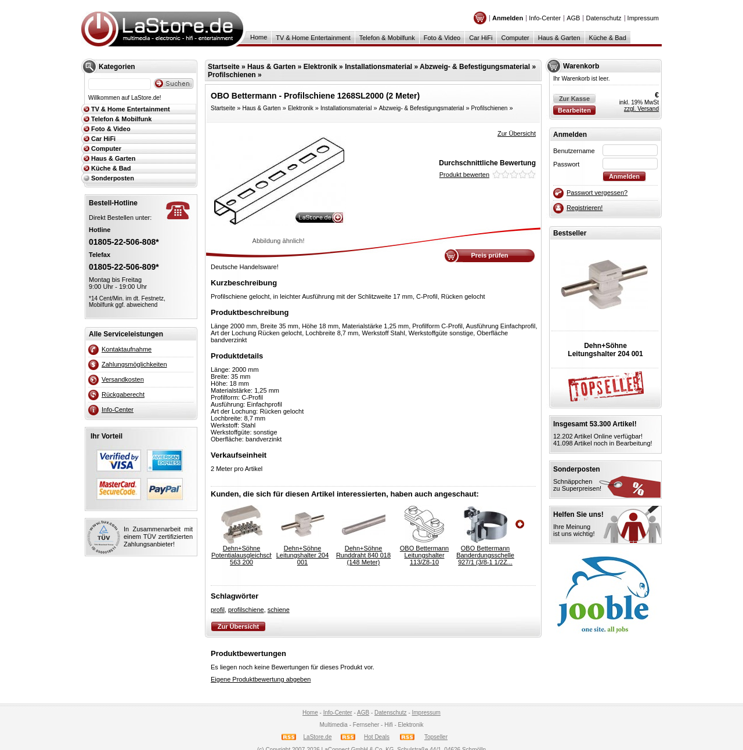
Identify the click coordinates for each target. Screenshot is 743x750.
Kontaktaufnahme (127, 349)
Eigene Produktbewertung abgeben (261, 679)
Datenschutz (603, 18)
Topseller (436, 737)
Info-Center (545, 18)
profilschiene (246, 609)
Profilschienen (232, 75)
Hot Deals (376, 737)
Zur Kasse (574, 98)
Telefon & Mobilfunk (387, 37)
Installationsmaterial (378, 67)
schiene (279, 609)
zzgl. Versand (641, 109)
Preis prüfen (489, 255)
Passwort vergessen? (597, 192)
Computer (515, 37)
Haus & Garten (559, 37)
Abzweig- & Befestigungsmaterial (475, 67)
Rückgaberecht (123, 394)
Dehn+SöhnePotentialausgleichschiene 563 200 (241, 555)
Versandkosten (123, 379)
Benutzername (574, 150)
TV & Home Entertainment (313, 37)
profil (218, 609)
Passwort (566, 164)
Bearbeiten (574, 110)
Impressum (643, 18)
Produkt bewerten (464, 174)
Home (258, 37)
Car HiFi (480, 37)
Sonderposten (112, 178)
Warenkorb (581, 66)
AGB (573, 18)
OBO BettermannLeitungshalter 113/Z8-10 (424, 555)
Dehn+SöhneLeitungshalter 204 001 (302, 555)
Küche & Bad (607, 37)
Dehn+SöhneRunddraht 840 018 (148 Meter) (363, 555)
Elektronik (320, 67)
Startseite (224, 67)
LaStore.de (318, 737)
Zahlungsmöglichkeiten (134, 364)
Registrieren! (585, 207)
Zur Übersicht (516, 133)
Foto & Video (442, 37)
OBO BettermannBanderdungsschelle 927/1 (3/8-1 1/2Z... (485, 555)
